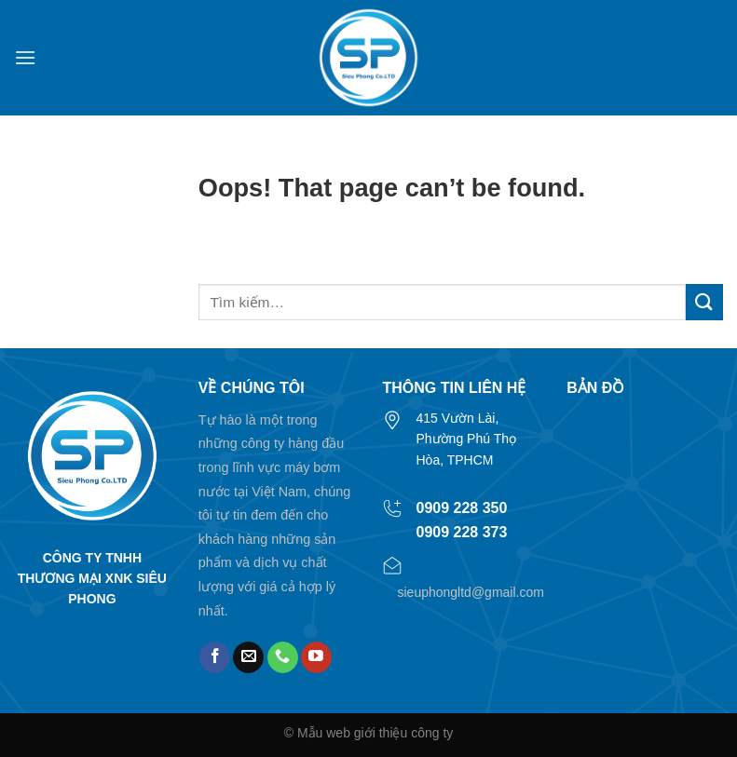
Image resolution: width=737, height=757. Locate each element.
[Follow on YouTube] (316, 657)
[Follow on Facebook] (214, 657)
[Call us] (282, 657)
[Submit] (704, 302)
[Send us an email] (248, 657)
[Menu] (25, 57)
